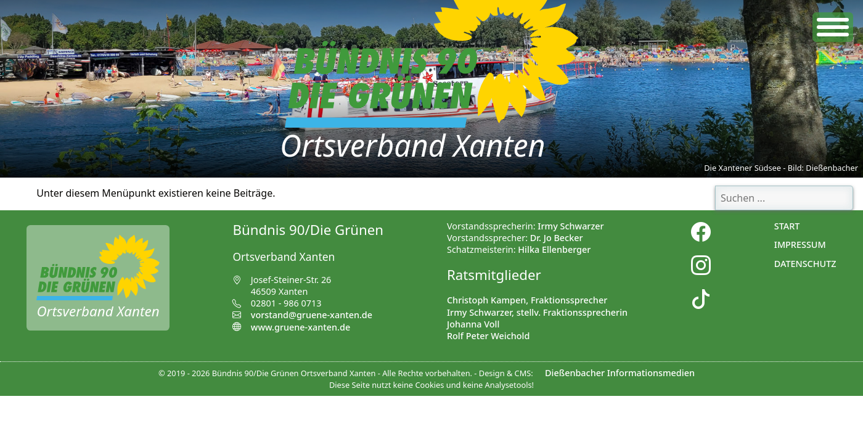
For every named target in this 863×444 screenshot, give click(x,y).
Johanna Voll (473, 324)
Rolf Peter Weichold (488, 336)
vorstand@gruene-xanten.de (311, 315)
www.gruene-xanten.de (291, 327)
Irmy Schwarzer (570, 226)
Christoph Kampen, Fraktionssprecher (527, 300)
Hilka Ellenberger (554, 249)
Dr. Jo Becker (556, 238)
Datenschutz (805, 263)
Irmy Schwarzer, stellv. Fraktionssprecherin (537, 312)
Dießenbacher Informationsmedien (620, 373)
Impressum (800, 244)
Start (787, 226)
